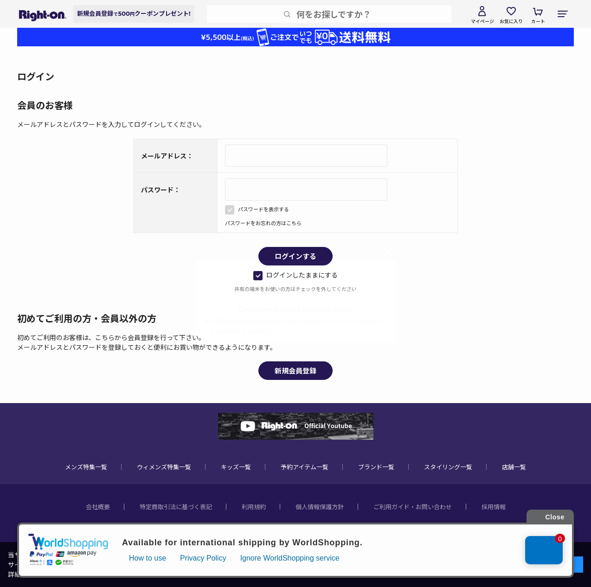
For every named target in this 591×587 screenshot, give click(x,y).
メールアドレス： (167, 155)
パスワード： (160, 189)
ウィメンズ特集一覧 (164, 466)
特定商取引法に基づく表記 (176, 506)
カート (538, 21)
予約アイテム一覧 (304, 466)
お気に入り (511, 21)
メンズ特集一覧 (86, 466)
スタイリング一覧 (448, 466)
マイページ (482, 21)
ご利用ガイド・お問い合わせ (412, 506)
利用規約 (254, 506)
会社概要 (98, 506)
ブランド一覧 (376, 466)
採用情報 (494, 506)
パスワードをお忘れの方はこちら (263, 223)
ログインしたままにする (295, 274)
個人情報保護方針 (320, 506)
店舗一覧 (514, 466)
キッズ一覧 (236, 466)
